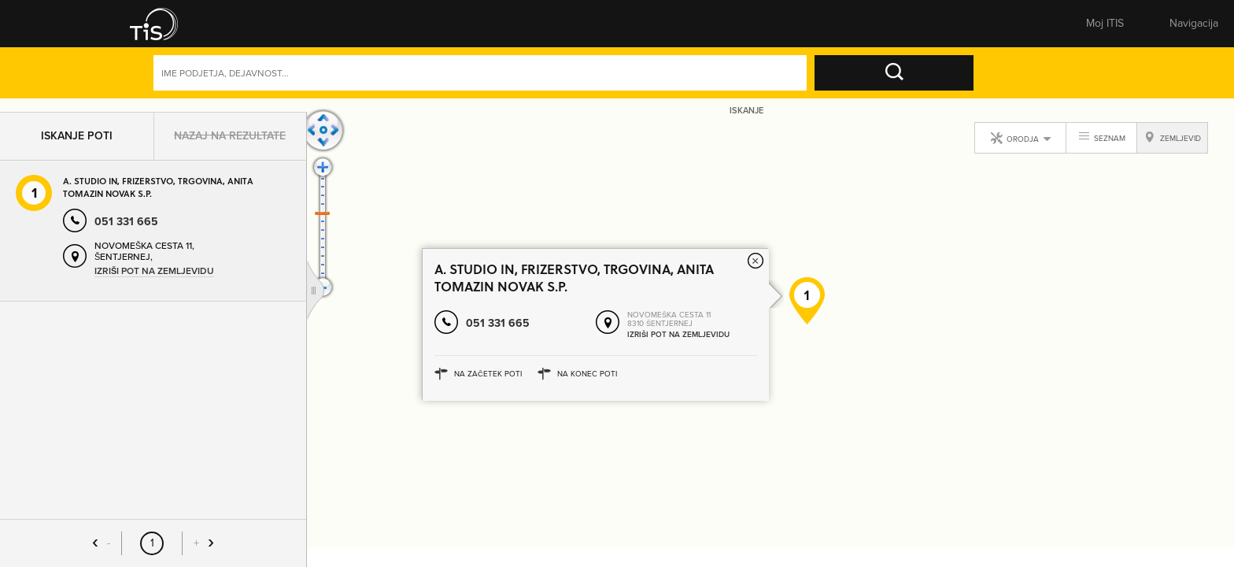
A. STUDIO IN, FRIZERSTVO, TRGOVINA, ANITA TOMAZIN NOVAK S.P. (158, 193)
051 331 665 (498, 343)
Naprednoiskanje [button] (952, 84)
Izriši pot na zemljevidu (154, 278)
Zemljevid (575, 27)
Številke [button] (465, 27)
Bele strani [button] (356, 27)
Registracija (1068, 27)
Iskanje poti (77, 142)
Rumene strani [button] (246, 27)
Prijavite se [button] (983, 27)
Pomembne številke (793, 27)
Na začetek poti (488, 393)
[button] (156, 27)
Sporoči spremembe (684, 27)
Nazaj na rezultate (230, 142)
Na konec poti (587, 393)
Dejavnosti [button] (1056, 84)
